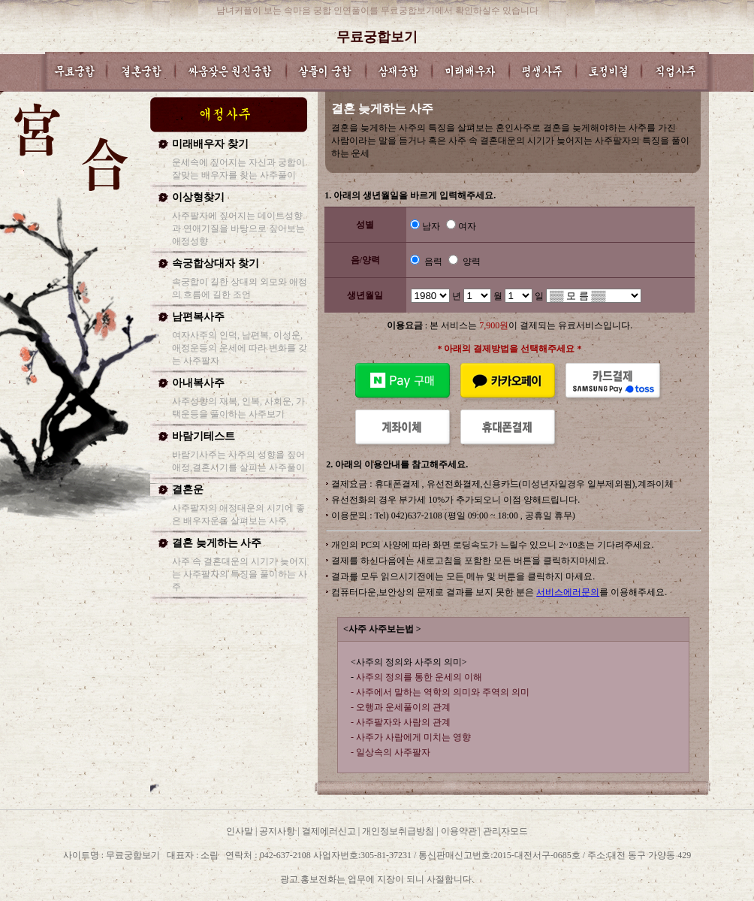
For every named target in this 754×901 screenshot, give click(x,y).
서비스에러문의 (567, 592)
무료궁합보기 (377, 36)
